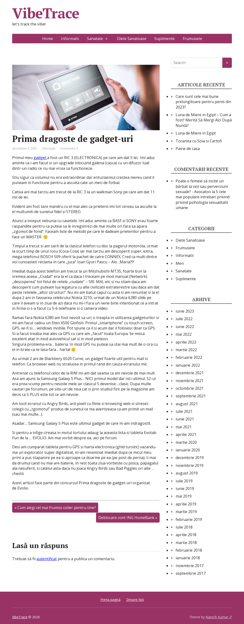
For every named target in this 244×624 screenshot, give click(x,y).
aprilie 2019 (186, 504)
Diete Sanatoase (131, 38)
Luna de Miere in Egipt (196, 133)
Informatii (70, 38)
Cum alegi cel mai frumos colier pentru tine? (56, 507)
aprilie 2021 (186, 434)
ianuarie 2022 (188, 365)
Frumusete (192, 38)
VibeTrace (45, 13)
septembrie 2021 (191, 396)
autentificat (46, 558)
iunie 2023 (185, 311)
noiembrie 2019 (189, 465)
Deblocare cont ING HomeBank (126, 517)
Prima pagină (110, 599)
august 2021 (187, 403)
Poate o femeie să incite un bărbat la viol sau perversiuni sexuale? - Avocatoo (202, 186)
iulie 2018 (184, 527)
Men (180, 263)
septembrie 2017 (191, 573)
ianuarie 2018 (188, 557)
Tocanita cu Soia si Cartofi (199, 141)
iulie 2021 (184, 411)
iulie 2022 (184, 318)
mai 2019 (184, 496)
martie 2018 (186, 542)
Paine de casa (188, 148)
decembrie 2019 (190, 457)
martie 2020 (186, 442)
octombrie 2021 (189, 388)
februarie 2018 (189, 550)
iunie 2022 (185, 326)
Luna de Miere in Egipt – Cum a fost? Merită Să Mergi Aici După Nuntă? (204, 120)
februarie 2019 (189, 519)
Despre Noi (135, 599)
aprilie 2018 (186, 534)
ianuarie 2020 (188, 450)
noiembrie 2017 (189, 565)
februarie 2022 (189, 357)
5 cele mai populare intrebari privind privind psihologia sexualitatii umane (202, 199)
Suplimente (164, 38)
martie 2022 (186, 349)
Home (47, 38)
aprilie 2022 (186, 342)
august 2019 (187, 473)
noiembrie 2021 (189, 380)
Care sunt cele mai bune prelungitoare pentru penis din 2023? (203, 102)
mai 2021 (184, 426)
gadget (40, 157)
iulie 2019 (184, 481)
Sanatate (95, 38)
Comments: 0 (69, 148)
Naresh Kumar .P (219, 617)
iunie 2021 (185, 419)
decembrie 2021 (190, 372)
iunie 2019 (185, 488)
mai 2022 (184, 334)
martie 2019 (186, 511)
